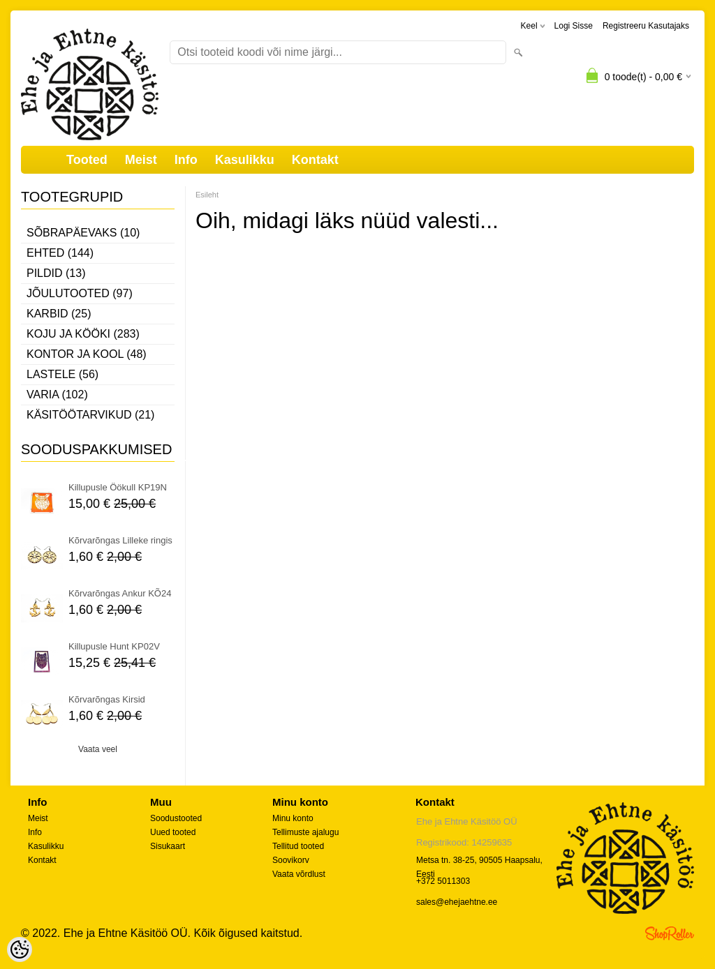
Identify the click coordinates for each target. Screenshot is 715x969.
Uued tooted (173, 832)
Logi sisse (573, 26)
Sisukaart (167, 846)
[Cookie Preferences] (19, 949)
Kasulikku (244, 160)
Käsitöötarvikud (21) (90, 415)
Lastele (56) (62, 374)
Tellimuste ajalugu (305, 832)
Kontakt (315, 160)
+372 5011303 (443, 881)
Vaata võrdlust (298, 874)
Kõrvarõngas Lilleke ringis (120, 540)
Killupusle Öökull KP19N (117, 487)
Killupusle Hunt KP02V (114, 646)
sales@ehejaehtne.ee (456, 902)
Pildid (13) (56, 273)
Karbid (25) (59, 314)
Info (186, 160)
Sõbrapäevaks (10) (83, 233)
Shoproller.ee (669, 933)
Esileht (207, 194)
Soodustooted (176, 818)
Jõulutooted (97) (80, 293)
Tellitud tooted (298, 846)
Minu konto (293, 818)
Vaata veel (97, 749)
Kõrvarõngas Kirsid (106, 699)
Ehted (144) (60, 253)
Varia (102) (57, 394)
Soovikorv (290, 860)
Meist (141, 160)
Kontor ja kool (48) (87, 354)
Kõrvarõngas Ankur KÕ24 (119, 593)
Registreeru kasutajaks (646, 26)
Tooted (87, 160)
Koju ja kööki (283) (83, 334)
